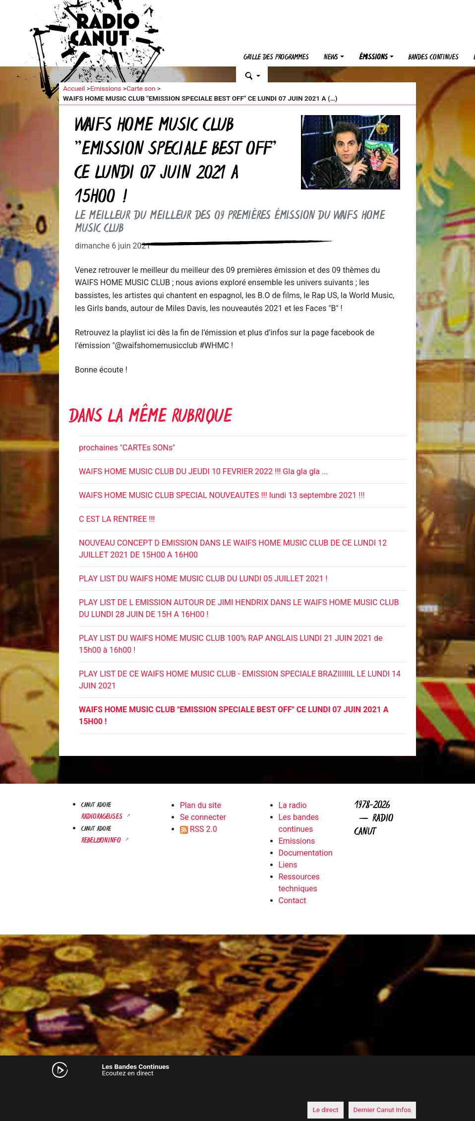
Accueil (74, 88)
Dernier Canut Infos (383, 1110)
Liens (288, 865)
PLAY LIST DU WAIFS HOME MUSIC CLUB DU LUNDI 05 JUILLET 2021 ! (203, 578)
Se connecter (203, 817)
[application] (237, 1092)
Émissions (373, 57)
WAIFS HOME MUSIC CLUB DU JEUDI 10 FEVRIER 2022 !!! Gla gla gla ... (203, 471)
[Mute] (71, 1091)
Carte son (140, 88)
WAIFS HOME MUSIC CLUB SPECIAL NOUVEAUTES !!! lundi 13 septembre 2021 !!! (222, 495)
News (331, 57)
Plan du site (200, 805)
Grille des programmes (276, 57)
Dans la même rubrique (150, 418)
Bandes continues (434, 57)
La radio (293, 805)
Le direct (325, 1110)
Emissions (105, 88)
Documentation (306, 853)
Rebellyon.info (102, 841)
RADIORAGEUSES (102, 817)
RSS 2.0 (198, 829)
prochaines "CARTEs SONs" (127, 447)
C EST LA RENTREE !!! (117, 519)
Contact (292, 900)
